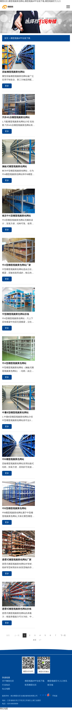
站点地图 (6, 689)
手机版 (54, 696)
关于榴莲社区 (8, 681)
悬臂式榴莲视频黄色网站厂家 (16, 559)
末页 (34, 640)
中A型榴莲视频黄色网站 (14, 363)
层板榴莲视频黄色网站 (13, 72)
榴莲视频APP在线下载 (20, 38)
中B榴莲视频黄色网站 (13, 459)
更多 (7, 86)
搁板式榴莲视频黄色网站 (14, 166)
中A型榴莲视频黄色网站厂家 (16, 265)
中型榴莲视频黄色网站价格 (15, 314)
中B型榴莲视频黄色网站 (14, 508)
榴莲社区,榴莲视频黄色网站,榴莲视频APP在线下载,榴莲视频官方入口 (30, 1)
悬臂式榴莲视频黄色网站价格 (16, 609)
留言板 (50, 685)
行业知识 (6, 685)
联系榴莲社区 (31, 685)
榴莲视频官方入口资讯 (57, 681)
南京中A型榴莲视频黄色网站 (16, 216)
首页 (6, 38)
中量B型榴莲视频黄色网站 (15, 412)
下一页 (63, 635)
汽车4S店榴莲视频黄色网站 (16, 117)
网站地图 (4, 708)
